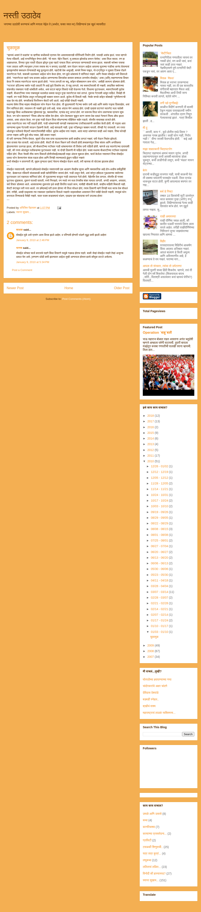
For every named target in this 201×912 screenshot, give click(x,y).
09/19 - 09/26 (160, 512)
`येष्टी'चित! (165, 53)
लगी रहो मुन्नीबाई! (169, 103)
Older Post (121, 288)
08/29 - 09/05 (160, 517)
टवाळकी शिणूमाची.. (153, 847)
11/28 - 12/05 (160, 483)
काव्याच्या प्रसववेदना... (155, 833)
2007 (151, 656)
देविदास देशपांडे (150, 692)
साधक (19, 229)
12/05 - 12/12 (160, 477)
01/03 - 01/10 (160, 632)
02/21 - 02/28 (160, 603)
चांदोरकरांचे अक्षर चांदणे (155, 686)
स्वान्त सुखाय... (23, 212)
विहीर (163, 241)
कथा (145, 820)
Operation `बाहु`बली (157, 332)
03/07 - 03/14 (160, 592)
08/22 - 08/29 (160, 523)
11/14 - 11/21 (160, 489)
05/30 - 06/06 (160, 569)
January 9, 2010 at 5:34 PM (32, 262)
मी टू (145, 127)
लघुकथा (147, 860)
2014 (151, 438)
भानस (19, 247)
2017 (151, 421)
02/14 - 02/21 (160, 609)
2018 (151, 415)
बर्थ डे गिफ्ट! (166, 191)
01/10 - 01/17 (160, 626)
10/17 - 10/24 (160, 500)
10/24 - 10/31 (160, 495)
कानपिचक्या (149, 827)
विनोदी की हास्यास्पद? (154, 873)
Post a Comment (22, 270)
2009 (151, 645)
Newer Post (15, 288)
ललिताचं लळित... (152, 867)
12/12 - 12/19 (160, 472)
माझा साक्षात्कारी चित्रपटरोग (157, 149)
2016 (151, 427)
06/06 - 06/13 (160, 563)
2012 (151, 450)
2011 (151, 455)
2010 (151, 461)
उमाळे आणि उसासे (152, 813)
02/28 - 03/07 (160, 597)
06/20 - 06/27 (160, 552)
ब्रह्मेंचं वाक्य (149, 706)
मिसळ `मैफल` (167, 78)
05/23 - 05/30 (160, 574)
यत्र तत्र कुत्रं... (152, 853)
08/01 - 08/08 (160, 534)
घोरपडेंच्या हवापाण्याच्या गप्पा (157, 679)
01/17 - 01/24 (160, 620)
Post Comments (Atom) (76, 298)
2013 (151, 444)
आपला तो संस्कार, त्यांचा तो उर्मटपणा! (162, 266)
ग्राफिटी (147, 840)
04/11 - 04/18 (160, 580)
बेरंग (145, 170)
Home (68, 288)
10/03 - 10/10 (160, 506)
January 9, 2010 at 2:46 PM (32, 240)
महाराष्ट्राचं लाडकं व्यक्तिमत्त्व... (159, 712)
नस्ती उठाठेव (22, 15)
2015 (151, 432)
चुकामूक (154, 637)
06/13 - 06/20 (160, 557)
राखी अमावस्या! (168, 216)
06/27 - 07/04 (160, 546)
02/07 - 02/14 (160, 614)
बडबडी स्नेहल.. (151, 699)
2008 (151, 651)
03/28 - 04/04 (160, 586)
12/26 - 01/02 (160, 466)
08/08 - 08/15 (160, 529)
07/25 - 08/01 (160, 540)
